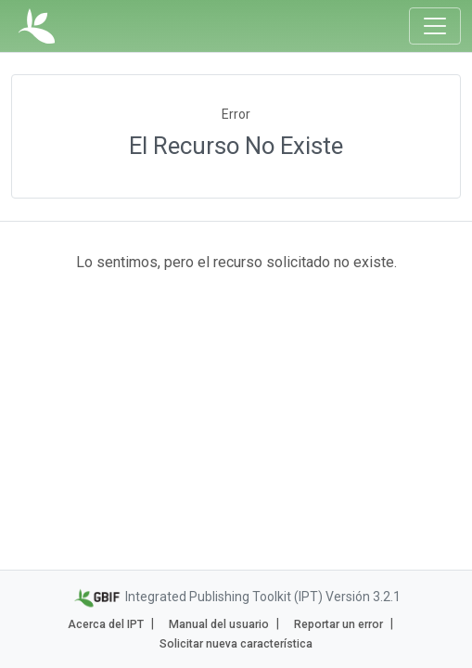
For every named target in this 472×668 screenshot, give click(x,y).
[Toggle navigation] (435, 26)
